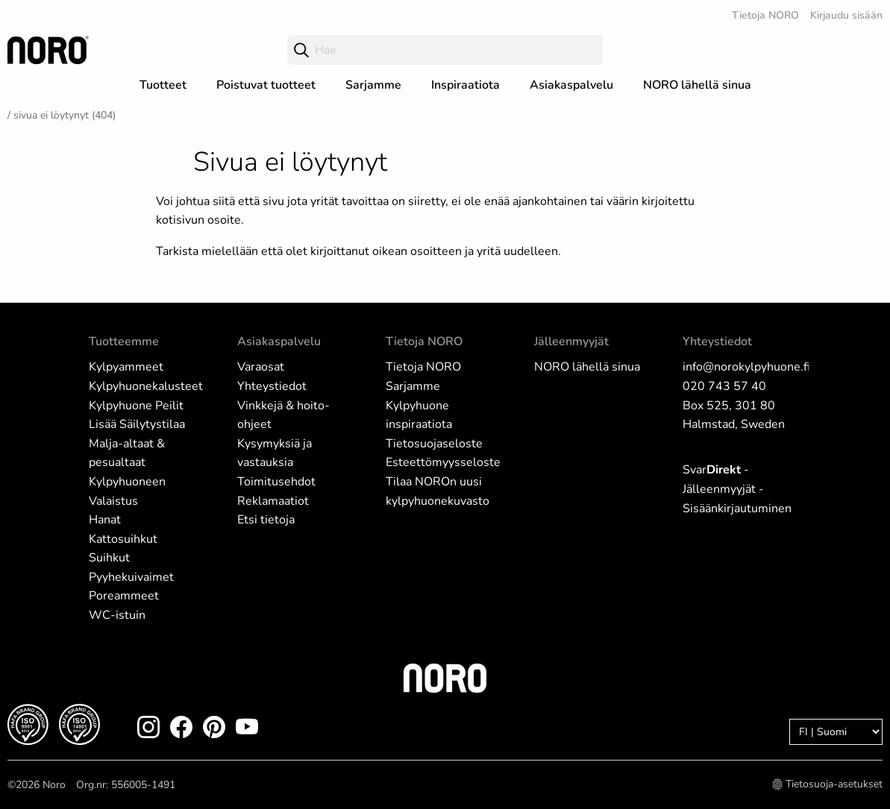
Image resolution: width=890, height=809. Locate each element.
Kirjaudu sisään (846, 15)
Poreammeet (124, 596)
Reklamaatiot (273, 501)
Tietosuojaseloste (434, 443)
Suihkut (109, 558)
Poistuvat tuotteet (266, 85)
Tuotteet (163, 85)
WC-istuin (117, 615)
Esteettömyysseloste (443, 462)
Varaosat (260, 367)
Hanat (105, 519)
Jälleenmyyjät (571, 341)
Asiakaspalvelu (571, 85)
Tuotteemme (124, 341)
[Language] (836, 732)
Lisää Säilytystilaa (137, 424)
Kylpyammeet (126, 367)
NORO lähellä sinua (697, 85)
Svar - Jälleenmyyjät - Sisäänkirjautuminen (737, 489)
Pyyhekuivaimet (131, 577)
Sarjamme (373, 85)
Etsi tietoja (266, 519)
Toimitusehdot (276, 481)
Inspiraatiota (465, 85)
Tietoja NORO (765, 15)
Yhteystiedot (272, 386)
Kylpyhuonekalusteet (146, 386)
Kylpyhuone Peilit (136, 405)
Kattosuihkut (123, 539)
